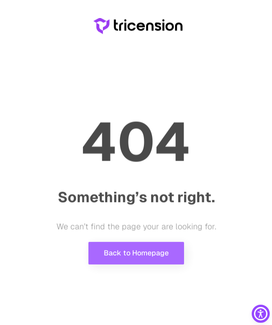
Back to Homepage (136, 255)
